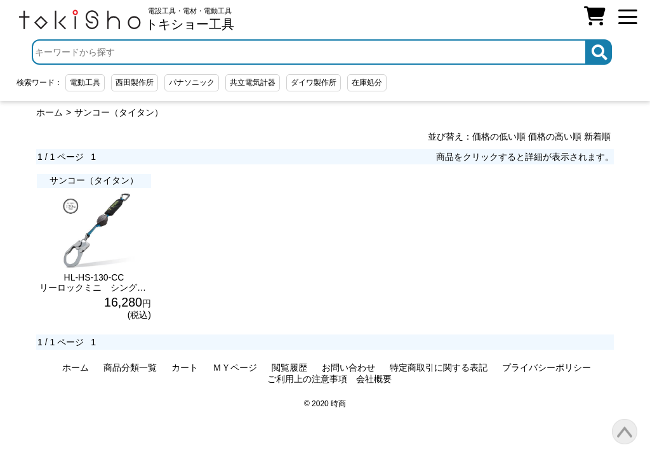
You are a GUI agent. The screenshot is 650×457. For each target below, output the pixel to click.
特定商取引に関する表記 (439, 367)
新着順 (597, 136)
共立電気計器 (252, 82)
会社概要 (374, 379)
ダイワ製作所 (313, 82)
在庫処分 (367, 82)
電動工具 (85, 82)
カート (184, 367)
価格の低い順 (499, 136)
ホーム (49, 112)
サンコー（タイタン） (118, 112)
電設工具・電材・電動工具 (189, 19)
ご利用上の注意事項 (307, 379)
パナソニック (192, 82)
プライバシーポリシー (546, 367)
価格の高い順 (554, 136)
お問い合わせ (348, 367)
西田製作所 (135, 82)
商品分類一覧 (130, 367)
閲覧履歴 (289, 367)
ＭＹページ (235, 367)
